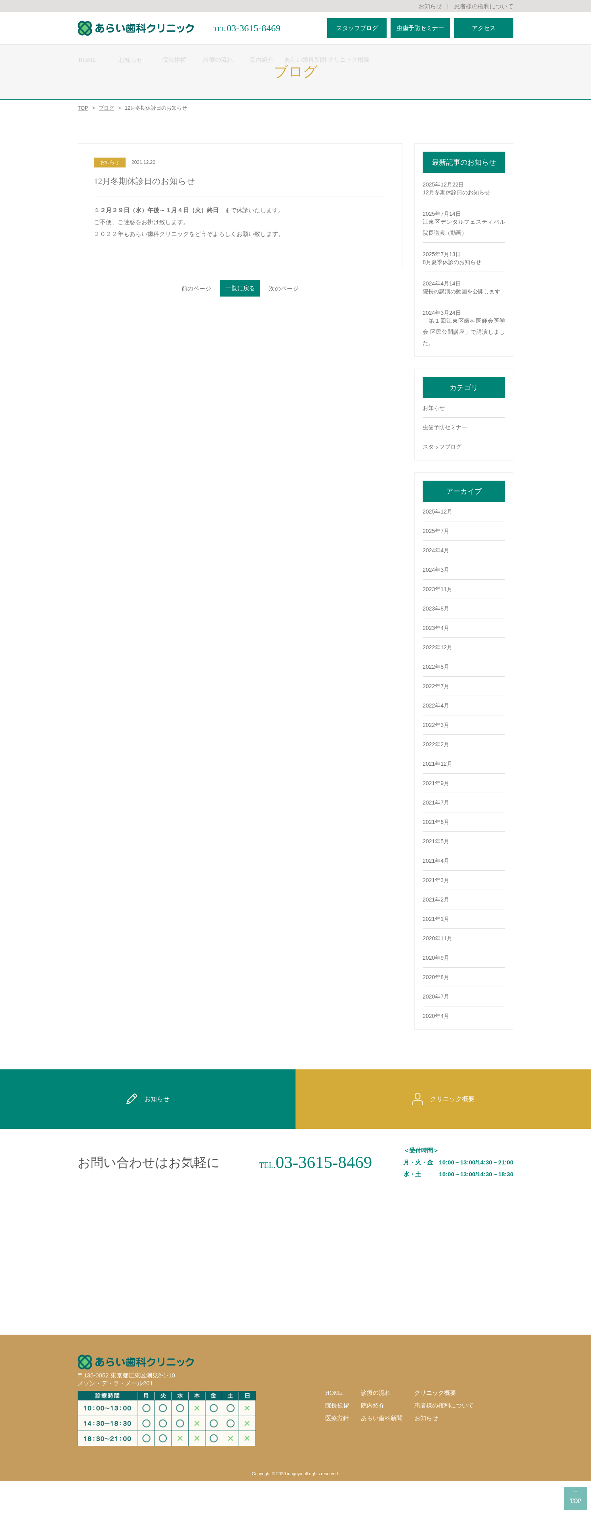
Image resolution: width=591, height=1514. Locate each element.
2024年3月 (436, 602)
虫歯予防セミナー (445, 460)
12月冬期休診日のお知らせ (456, 225)
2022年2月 (436, 777)
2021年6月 (436, 855)
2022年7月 (436, 719)
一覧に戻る (240, 321)
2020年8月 (436, 1010)
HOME (156, 60)
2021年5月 (436, 874)
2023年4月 (436, 661)
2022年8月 (436, 699)
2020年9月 (436, 990)
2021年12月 (437, 796)
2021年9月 (436, 816)
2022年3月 (436, 758)
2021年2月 (436, 932)
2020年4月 (436, 1049)
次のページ (303, 321)
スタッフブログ (442, 479)
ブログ (105, 141)
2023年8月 (436, 641)
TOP (82, 141)
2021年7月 (436, 835)
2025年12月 (437, 544)
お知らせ (430, 6)
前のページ (176, 321)
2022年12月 (437, 680)
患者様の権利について (483, 6)
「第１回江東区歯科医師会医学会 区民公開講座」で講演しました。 (464, 364)
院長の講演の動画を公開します (461, 324)
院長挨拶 (337, 1438)
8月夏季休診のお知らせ (452, 295)
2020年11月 (437, 971)
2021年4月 (436, 893)
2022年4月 (436, 738)
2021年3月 (436, 913)
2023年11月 (437, 622)
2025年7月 (436, 564)
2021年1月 (436, 952)
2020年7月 (436, 1029)
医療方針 (337, 1450)
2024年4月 (436, 583)
